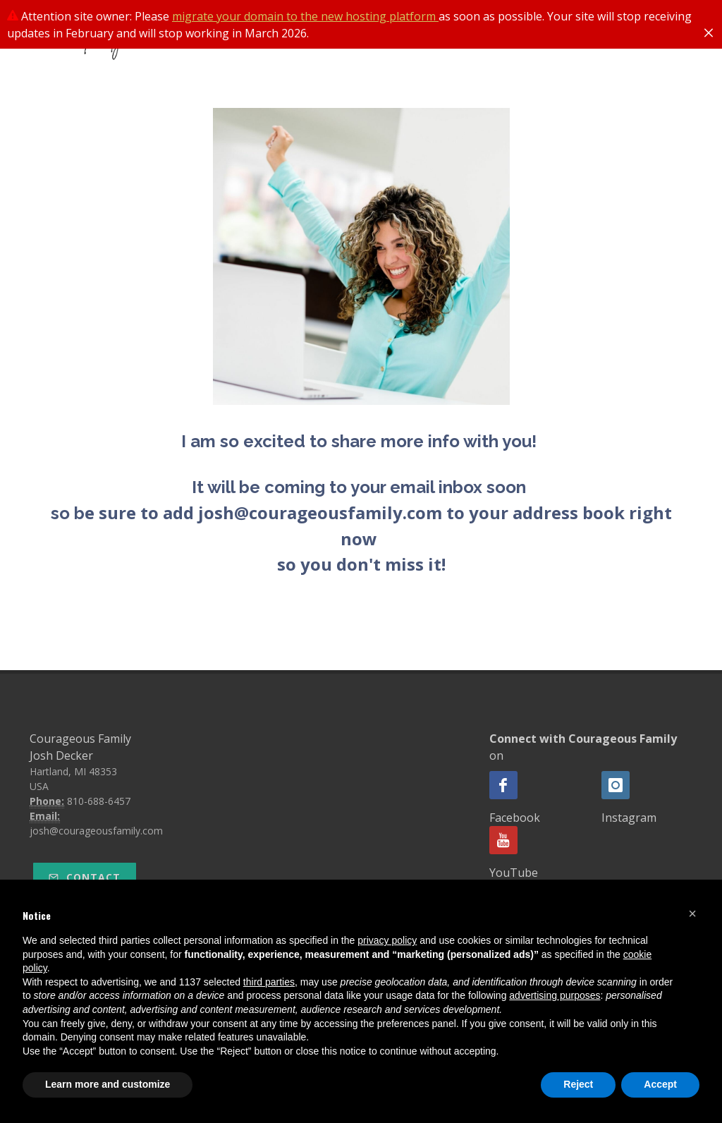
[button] (692, 913)
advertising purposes (554, 995)
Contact (85, 877)
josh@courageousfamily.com (96, 830)
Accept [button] (660, 1084)
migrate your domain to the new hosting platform (305, 16)
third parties (269, 982)
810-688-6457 (98, 801)
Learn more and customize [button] (107, 1084)
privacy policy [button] (387, 940)
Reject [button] (578, 1084)
